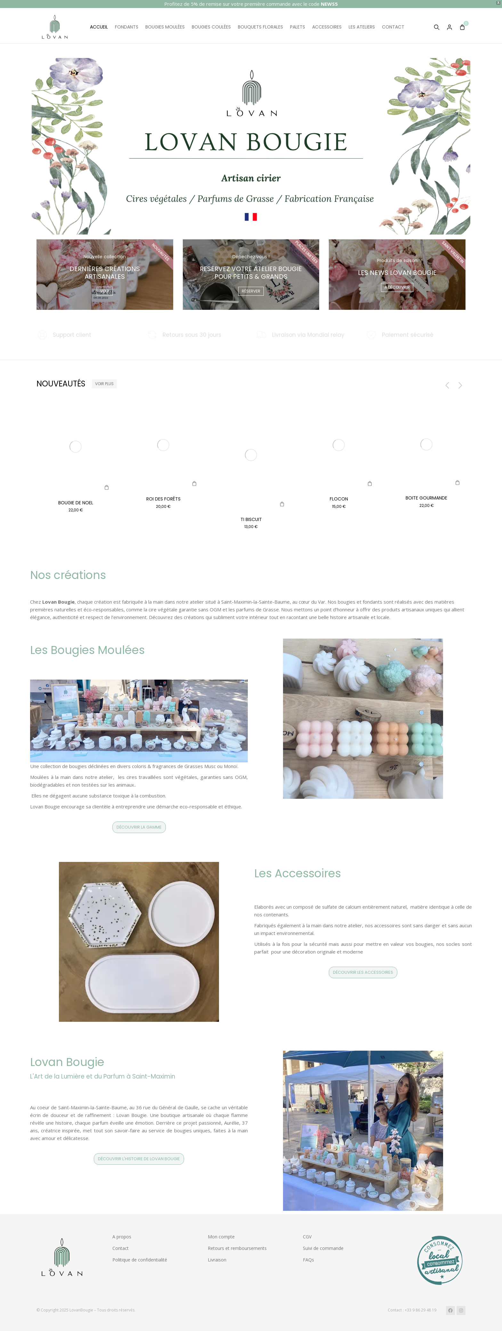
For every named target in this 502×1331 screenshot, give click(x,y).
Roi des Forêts (163, 499)
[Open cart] (462, 27)
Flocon (339, 499)
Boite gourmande (426, 498)
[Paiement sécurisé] (416, 335)
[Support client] (86, 335)
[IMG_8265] (370, 483)
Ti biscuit (251, 519)
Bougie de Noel (75, 503)
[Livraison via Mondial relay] (306, 335)
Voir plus (104, 383)
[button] (445, 385)
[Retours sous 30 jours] (196, 335)
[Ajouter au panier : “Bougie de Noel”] (106, 487)
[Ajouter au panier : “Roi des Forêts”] (194, 483)
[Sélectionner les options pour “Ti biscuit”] (282, 504)
